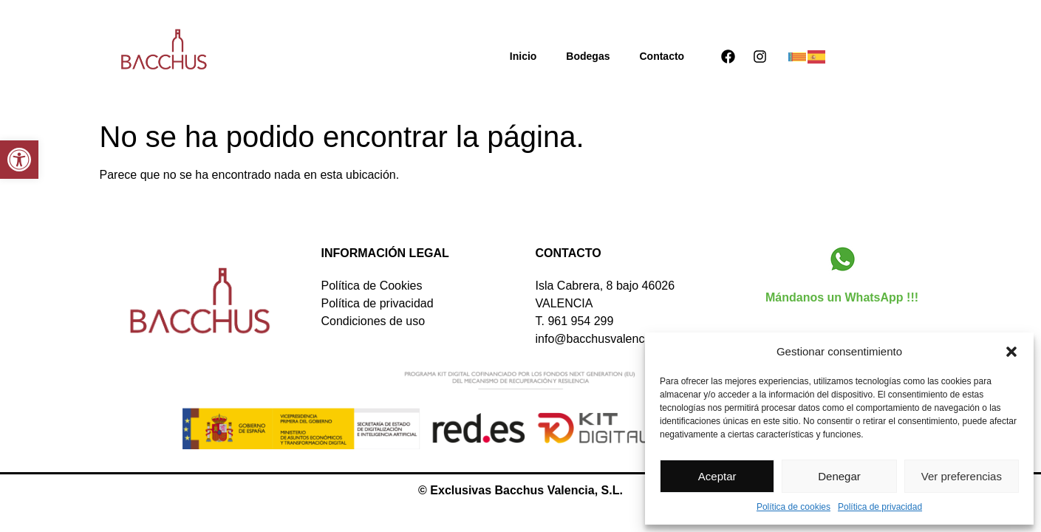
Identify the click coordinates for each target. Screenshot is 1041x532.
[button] (19, 159)
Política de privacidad (880, 507)
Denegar (839, 476)
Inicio (523, 56)
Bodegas (588, 56)
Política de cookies (793, 507)
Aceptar (717, 476)
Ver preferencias (961, 476)
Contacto (661, 56)
